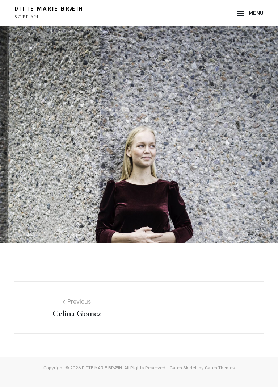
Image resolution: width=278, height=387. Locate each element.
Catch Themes (220, 367)
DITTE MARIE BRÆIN (49, 8)
